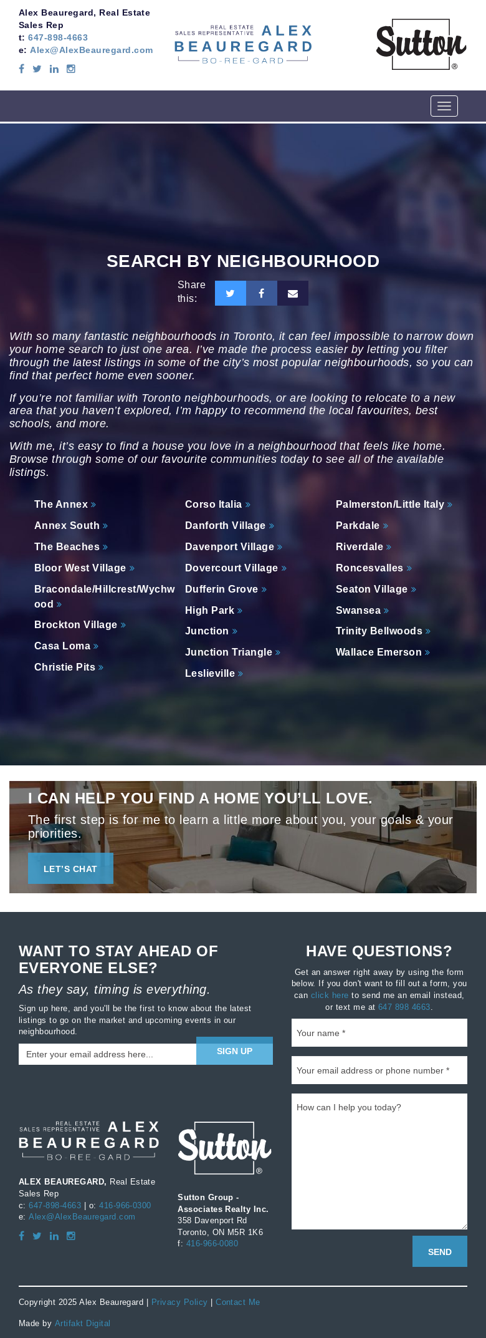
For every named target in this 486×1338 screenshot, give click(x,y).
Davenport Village (229, 547)
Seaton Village (372, 589)
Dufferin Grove (222, 589)
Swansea (358, 610)
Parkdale (358, 525)
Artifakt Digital (82, 1322)
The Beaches (67, 547)
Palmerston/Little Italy (390, 504)
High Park (209, 610)
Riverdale (359, 547)
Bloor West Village (80, 568)
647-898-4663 (58, 37)
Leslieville (210, 673)
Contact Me (238, 1302)
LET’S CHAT (71, 869)
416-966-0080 (212, 1243)
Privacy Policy (179, 1302)
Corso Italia (213, 504)
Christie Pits (64, 667)
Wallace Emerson (379, 652)
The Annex (61, 504)
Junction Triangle (228, 652)
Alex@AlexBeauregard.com (91, 50)
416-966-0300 (125, 1205)
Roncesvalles (370, 568)
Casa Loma (62, 646)
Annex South (67, 525)
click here (330, 995)
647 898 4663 (404, 1006)
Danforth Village (225, 525)
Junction (207, 631)
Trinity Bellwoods (379, 631)
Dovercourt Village (232, 568)
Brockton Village (76, 625)
